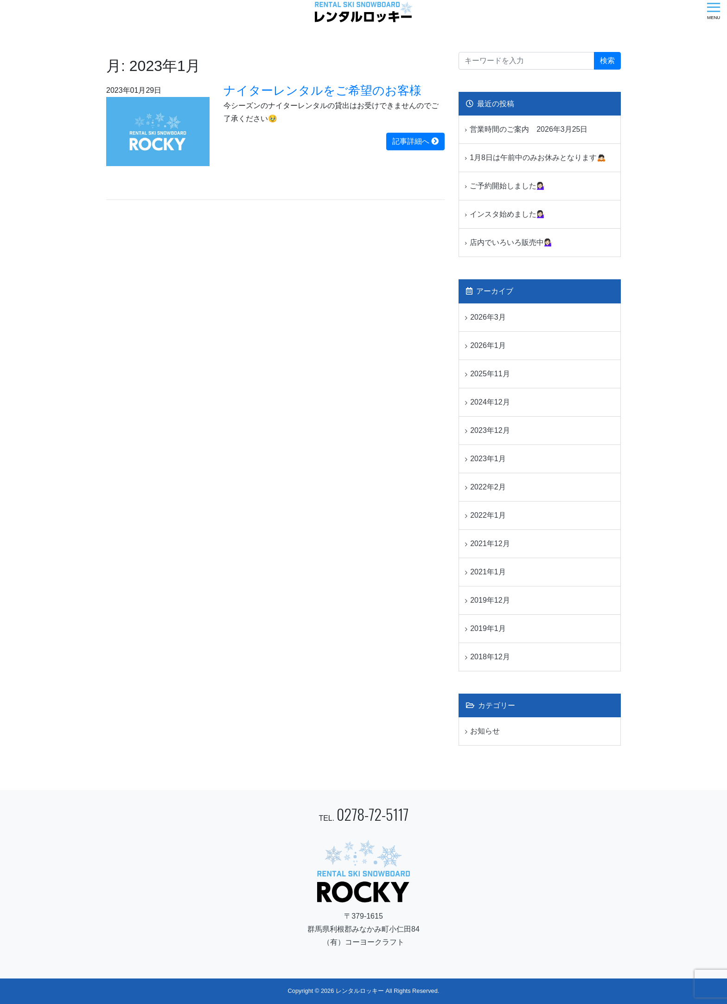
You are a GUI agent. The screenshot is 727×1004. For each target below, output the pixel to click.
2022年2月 (488, 487)
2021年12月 (490, 543)
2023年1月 (488, 459)
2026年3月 (488, 317)
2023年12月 (490, 430)
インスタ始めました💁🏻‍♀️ (508, 214)
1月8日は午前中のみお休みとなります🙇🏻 (538, 157)
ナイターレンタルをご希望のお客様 (322, 90)
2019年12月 (490, 600)
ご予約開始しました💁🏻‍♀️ (508, 186)
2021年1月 (488, 572)
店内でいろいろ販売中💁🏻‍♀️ (511, 242)
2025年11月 (490, 374)
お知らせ (485, 731)
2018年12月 (490, 657)
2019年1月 (488, 628)
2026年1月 (488, 345)
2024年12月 (490, 402)
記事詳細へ (415, 141)
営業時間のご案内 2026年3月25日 (528, 129)
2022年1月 (488, 515)
